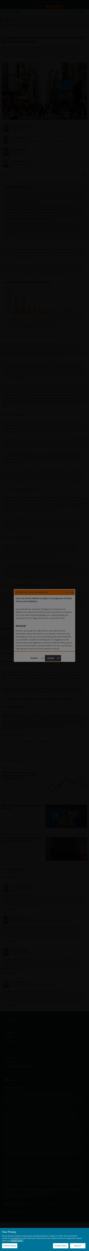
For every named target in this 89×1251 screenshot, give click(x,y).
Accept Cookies (61, 1246)
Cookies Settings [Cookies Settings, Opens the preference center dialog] (9, 1246)
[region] (44, 1239)
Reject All (77, 1246)
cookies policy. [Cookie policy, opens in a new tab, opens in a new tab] (17, 1241)
